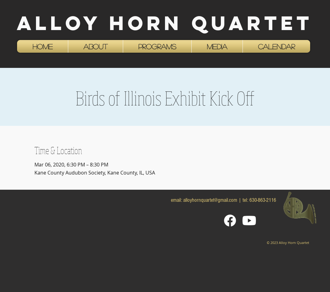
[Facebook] (230, 220)
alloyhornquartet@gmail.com (210, 200)
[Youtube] (249, 220)
